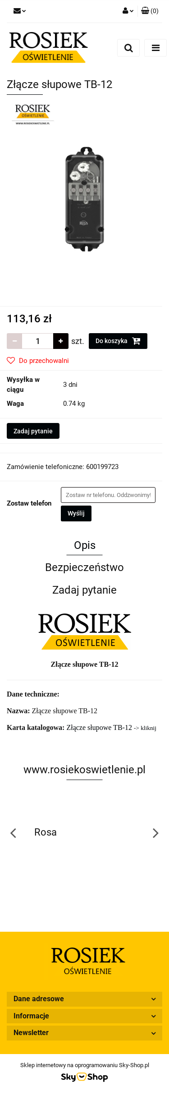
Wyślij (76, 513)
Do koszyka (118, 340)
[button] (149, 11)
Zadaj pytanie (33, 431)
